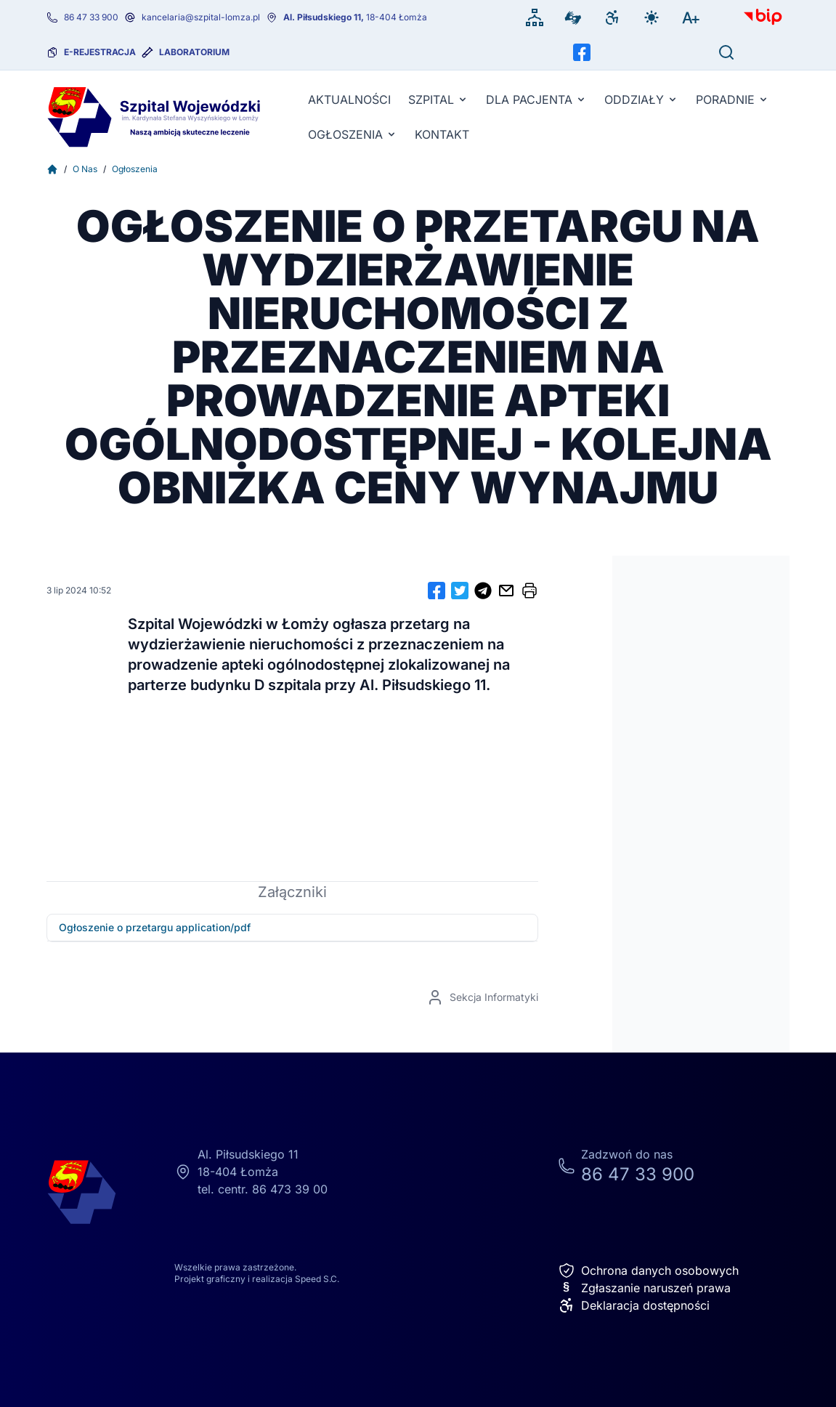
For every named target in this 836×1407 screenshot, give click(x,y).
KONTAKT (442, 134)
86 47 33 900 (91, 17)
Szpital (438, 99)
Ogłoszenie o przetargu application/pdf (155, 927)
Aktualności (349, 99)
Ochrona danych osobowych (648, 1270)
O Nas (85, 168)
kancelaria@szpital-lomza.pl (201, 17)
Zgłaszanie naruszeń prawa (644, 1288)
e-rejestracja (100, 51)
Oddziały (641, 99)
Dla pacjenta (536, 99)
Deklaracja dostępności (634, 1305)
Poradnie (732, 99)
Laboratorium (194, 51)
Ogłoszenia (352, 134)
